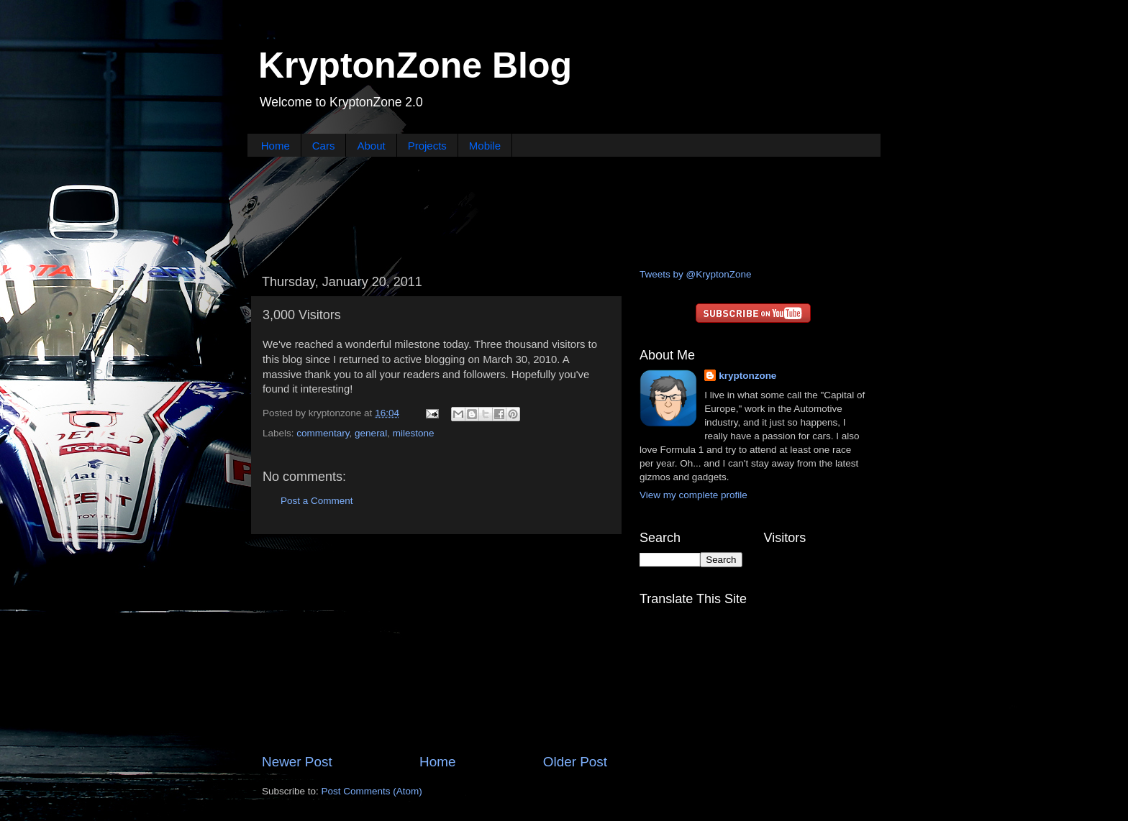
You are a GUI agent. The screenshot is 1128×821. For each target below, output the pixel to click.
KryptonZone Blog (415, 65)
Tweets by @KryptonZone (696, 274)
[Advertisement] (564, 210)
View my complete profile (693, 495)
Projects (427, 145)
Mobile (485, 145)
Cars (323, 145)
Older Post (575, 761)
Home (275, 145)
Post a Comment (317, 500)
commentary (322, 433)
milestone (414, 433)
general (371, 433)
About (371, 145)
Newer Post (297, 761)
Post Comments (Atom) (372, 791)
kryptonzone (747, 375)
